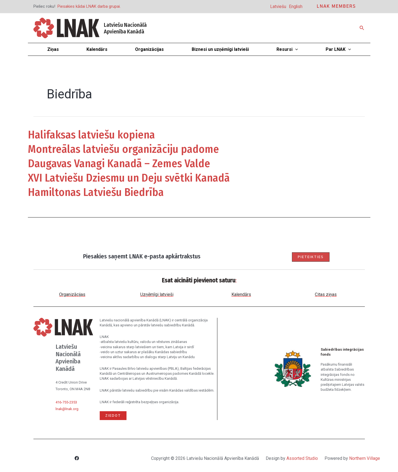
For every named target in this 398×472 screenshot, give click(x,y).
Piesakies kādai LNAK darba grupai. (89, 6)
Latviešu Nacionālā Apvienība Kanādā (125, 28)
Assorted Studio (302, 458)
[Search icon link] (362, 28)
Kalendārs (241, 294)
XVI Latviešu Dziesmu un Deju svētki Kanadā (129, 178)
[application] (295, 49)
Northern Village (364, 458)
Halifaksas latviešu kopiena (91, 134)
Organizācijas (72, 294)
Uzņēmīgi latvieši (156, 294)
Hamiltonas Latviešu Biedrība (96, 192)
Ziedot (113, 415)
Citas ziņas (326, 294)
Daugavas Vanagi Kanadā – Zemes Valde (119, 163)
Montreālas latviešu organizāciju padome (123, 149)
